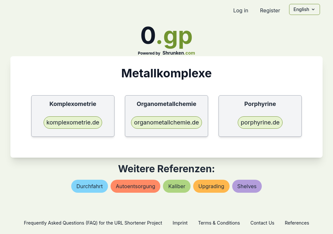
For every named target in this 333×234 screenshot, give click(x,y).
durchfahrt (89, 186)
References (297, 223)
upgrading (211, 186)
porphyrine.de (260, 122)
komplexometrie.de (73, 122)
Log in (240, 10)
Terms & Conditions (219, 223)
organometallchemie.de (166, 122)
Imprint (180, 223)
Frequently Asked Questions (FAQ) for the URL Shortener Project (93, 223)
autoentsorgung (135, 186)
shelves (247, 186)
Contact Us (262, 223)
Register (270, 10)
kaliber (176, 186)
